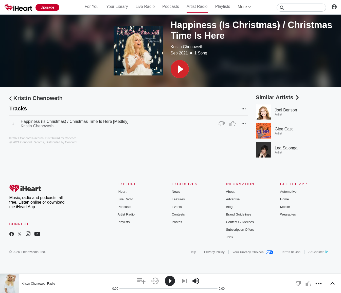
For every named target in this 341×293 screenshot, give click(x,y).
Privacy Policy (214, 252)
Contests (178, 214)
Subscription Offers (240, 229)
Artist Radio (197, 6)
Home (284, 199)
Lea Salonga (286, 148)
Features (178, 199)
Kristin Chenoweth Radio (38, 283)
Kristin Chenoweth (187, 47)
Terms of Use (291, 252)
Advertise (233, 199)
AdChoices (318, 252)
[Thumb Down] (221, 124)
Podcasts (170, 6)
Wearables (288, 214)
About (230, 191)
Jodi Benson (286, 110)
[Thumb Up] (232, 124)
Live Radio (145, 6)
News (176, 191)
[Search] (301, 8)
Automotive (288, 191)
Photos (177, 222)
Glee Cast (284, 129)
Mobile (285, 207)
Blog (229, 207)
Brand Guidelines (238, 214)
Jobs (229, 237)
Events (177, 207)
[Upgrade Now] (47, 7)
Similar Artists (278, 97)
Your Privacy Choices (252, 252)
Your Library (117, 6)
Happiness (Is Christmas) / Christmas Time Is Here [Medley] (75, 121)
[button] (180, 69)
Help (192, 252)
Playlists (222, 6)
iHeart (122, 191)
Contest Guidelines (240, 222)
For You (92, 6)
